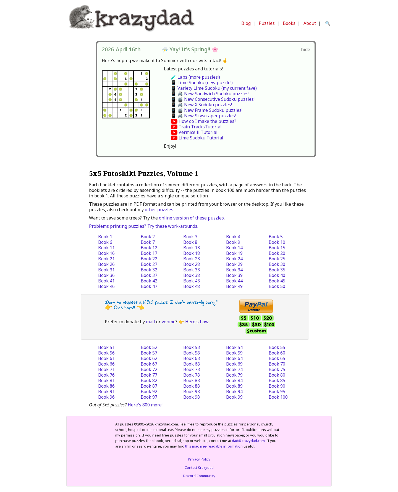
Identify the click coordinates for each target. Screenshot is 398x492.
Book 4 (233, 237)
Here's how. (197, 322)
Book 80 (277, 375)
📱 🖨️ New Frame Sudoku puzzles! (206, 110)
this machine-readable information (214, 446)
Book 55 (277, 347)
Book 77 (149, 375)
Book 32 (149, 270)
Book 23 (191, 259)
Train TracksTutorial (200, 127)
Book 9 (233, 242)
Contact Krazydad (199, 467)
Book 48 (191, 286)
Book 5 (276, 237)
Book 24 (234, 259)
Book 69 (234, 364)
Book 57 (149, 353)
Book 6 (105, 242)
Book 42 (149, 281)
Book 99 (234, 397)
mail (150, 322)
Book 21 (106, 259)
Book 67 (149, 364)
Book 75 (277, 369)
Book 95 (277, 391)
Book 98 (191, 397)
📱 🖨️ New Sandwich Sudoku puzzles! (210, 94)
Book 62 (149, 358)
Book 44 (234, 281)
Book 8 (190, 242)
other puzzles (159, 210)
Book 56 (106, 353)
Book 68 (191, 364)
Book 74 (234, 369)
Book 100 (278, 397)
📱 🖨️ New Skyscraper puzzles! (203, 116)
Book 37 (149, 275)
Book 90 (277, 386)
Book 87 (149, 386)
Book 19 (234, 253)
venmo (169, 322)
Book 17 (149, 253)
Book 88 (191, 386)
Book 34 (234, 270)
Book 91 (106, 391)
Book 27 (149, 264)
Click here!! (124, 308)
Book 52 (149, 347)
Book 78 (191, 375)
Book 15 (277, 248)
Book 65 (277, 358)
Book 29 (234, 264)
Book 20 (277, 253)
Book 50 (277, 286)
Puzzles (267, 23)
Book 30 (277, 264)
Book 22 (149, 259)
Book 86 (106, 386)
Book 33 (191, 270)
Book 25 (277, 259)
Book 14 (234, 248)
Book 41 (106, 281)
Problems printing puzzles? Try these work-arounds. (143, 226)
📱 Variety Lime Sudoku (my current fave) (214, 88)
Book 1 (105, 237)
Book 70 (277, 364)
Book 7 (148, 242)
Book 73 (191, 369)
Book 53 (191, 347)
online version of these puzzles (191, 218)
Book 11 (106, 248)
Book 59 (234, 353)
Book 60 (277, 353)
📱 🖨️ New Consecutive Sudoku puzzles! (213, 99)
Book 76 (106, 375)
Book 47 (149, 286)
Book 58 (191, 353)
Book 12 (149, 248)
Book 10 (277, 242)
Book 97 (149, 397)
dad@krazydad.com (248, 440)
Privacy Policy (199, 459)
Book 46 (106, 286)
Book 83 (191, 380)
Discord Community (199, 475)
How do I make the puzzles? (207, 121)
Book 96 (106, 397)
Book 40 (277, 275)
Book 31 (106, 270)
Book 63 (191, 358)
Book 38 (191, 275)
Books (289, 23)
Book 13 (191, 248)
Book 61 (106, 358)
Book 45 (277, 281)
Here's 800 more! (145, 405)
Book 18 (191, 253)
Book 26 (106, 264)
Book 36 (106, 275)
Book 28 (191, 264)
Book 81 (106, 380)
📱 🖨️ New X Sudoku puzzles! (201, 105)
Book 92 (149, 391)
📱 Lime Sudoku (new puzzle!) (202, 83)
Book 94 (234, 391)
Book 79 (234, 375)
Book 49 (234, 286)
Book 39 (234, 275)
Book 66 (106, 364)
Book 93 (191, 391)
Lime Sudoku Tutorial (201, 138)
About (309, 23)
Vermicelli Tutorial (198, 132)
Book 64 (234, 358)
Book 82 (149, 380)
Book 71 (106, 369)
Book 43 (191, 281)
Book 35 (277, 270)
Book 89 (234, 386)
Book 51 (106, 347)
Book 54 (234, 347)
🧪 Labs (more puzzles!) (195, 77)
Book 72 (149, 369)
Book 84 (234, 380)
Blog (246, 23)
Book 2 (148, 237)
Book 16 (106, 253)
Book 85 (277, 380)
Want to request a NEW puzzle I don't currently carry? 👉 (161, 305)
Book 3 (190, 237)
